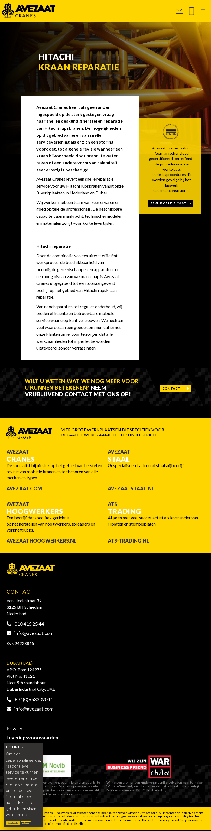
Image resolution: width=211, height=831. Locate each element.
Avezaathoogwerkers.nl (42, 541)
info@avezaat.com (30, 633)
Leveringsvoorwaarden (32, 738)
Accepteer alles (14, 823)
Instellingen (26, 823)
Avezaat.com (24, 488)
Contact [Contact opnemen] (171, 388)
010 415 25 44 (25, 624)
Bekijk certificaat (168, 203)
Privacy (14, 728)
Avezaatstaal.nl (131, 488)
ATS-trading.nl (129, 541)
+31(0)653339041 (30, 699)
